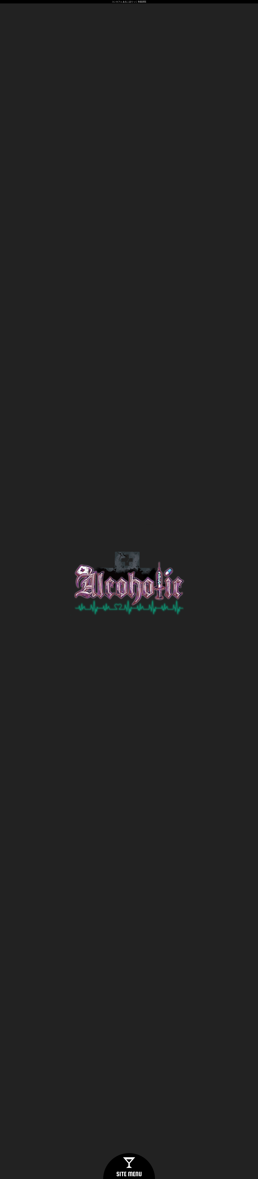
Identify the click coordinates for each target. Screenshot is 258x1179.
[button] (129, 1166)
